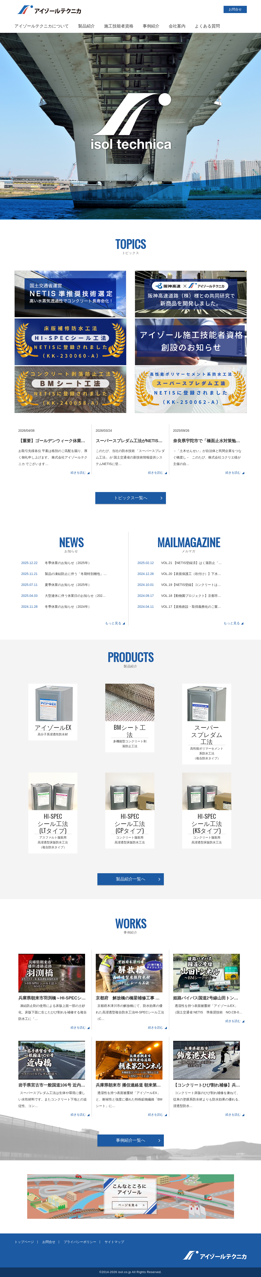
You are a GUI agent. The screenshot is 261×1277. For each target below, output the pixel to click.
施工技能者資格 (118, 26)
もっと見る (113, 623)
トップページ (24, 1242)
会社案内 (177, 26)
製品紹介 (86, 26)
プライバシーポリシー (80, 1242)
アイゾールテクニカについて (41, 26)
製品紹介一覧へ (130, 879)
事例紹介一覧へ (130, 1140)
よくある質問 (207, 26)
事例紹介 (151, 26)
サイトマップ (114, 1242)
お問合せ (235, 9)
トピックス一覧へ (130, 498)
